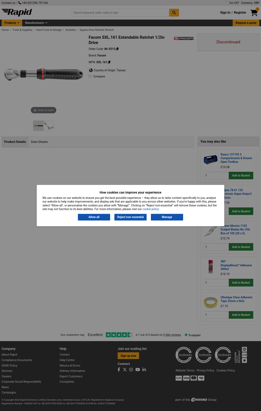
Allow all (93, 217)
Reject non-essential (130, 217)
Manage (167, 217)
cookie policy (151, 209)
